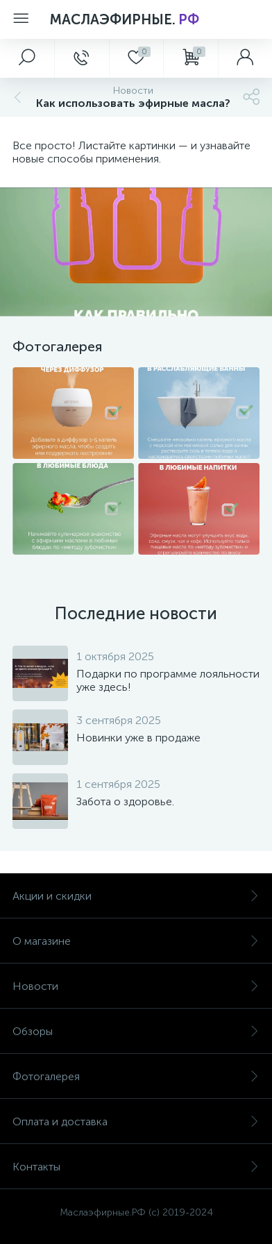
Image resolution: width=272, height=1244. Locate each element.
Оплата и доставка (136, 1121)
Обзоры (136, 1031)
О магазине (136, 941)
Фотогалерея (136, 1076)
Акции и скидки (136, 895)
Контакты (136, 1166)
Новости (136, 986)
